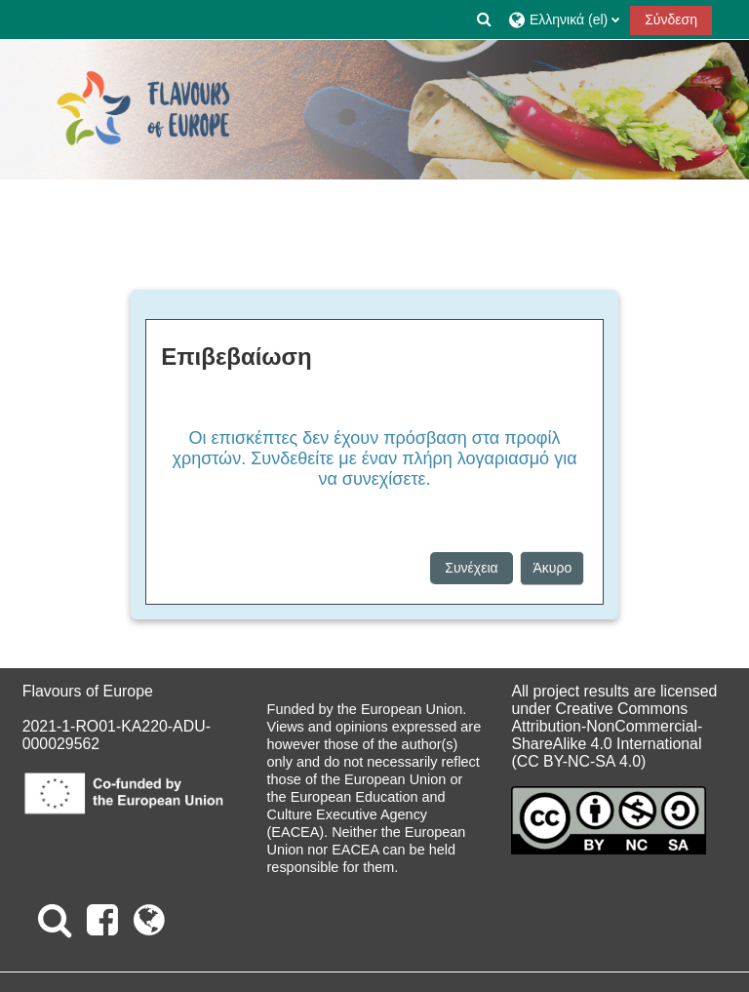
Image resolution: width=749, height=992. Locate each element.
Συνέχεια (471, 567)
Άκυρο (552, 567)
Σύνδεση (671, 19)
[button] (484, 19)
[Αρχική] (143, 109)
